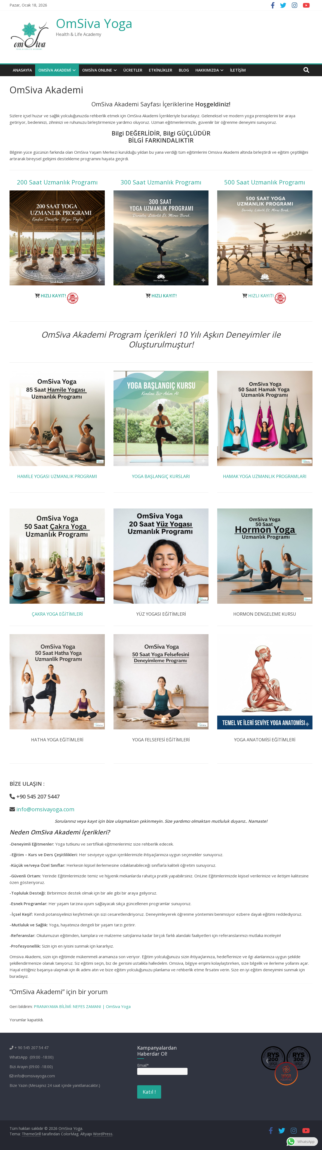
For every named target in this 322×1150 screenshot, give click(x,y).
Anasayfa (22, 70)
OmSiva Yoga (94, 23)
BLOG (184, 70)
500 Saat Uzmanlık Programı (264, 182)
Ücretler (132, 70)
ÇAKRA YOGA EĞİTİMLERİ (57, 614)
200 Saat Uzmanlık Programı (57, 182)
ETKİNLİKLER (160, 70)
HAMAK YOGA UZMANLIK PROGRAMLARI (264, 476)
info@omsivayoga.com (45, 809)
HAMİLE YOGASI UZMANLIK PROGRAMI (57, 476)
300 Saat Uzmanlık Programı (161, 182)
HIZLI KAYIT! (53, 296)
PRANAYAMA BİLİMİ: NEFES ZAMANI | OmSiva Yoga (82, 1006)
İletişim (238, 70)
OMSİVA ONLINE (97, 70)
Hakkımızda (207, 70)
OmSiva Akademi (54, 70)
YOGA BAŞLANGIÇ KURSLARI (161, 476)
